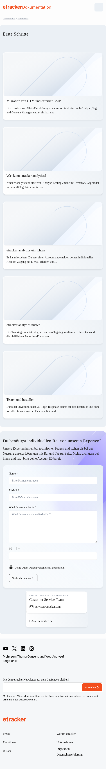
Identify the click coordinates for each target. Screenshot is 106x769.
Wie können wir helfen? (23, 507)
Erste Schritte (23, 19)
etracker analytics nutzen (23, 325)
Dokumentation (9, 19)
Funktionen (10, 742)
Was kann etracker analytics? (26, 175)
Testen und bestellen (20, 399)
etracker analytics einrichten (25, 250)
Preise (6, 733)
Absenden (90, 687)
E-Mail (14, 490)
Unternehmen (65, 742)
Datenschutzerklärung (61, 696)
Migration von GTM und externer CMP (33, 101)
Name (13, 473)
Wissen (7, 751)
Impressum (63, 748)
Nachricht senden (21, 578)
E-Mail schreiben (39, 621)
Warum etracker (66, 733)
